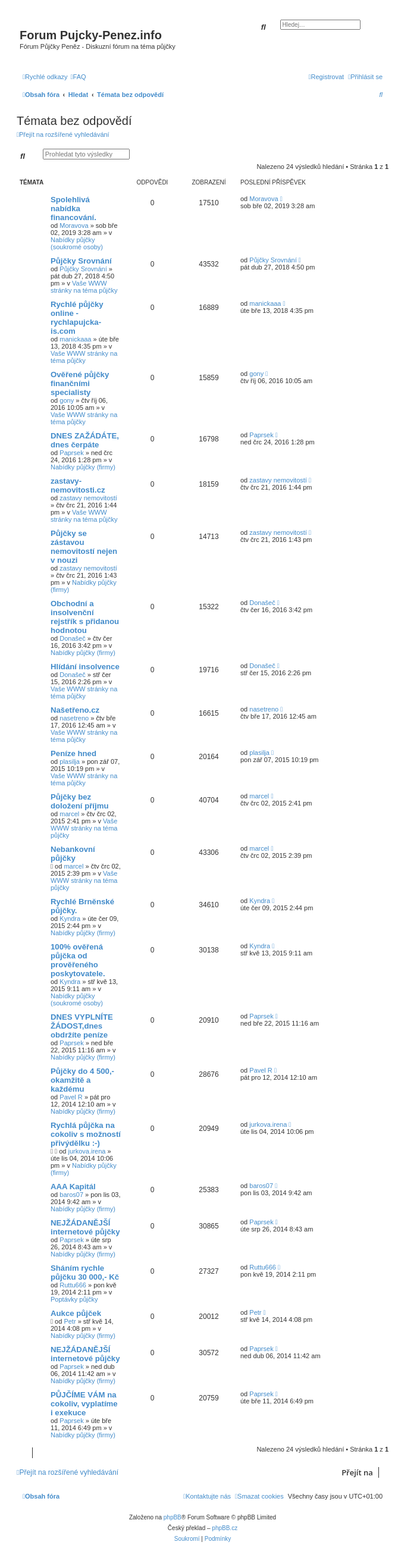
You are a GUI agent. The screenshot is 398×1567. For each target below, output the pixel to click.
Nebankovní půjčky (73, 854)
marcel (69, 813)
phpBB (172, 1517)
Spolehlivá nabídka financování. (73, 208)
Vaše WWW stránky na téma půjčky (84, 287)
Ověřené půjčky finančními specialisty (80, 383)
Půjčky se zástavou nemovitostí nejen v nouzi (84, 547)
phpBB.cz (224, 1528)
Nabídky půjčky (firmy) (83, 467)
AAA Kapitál (73, 1186)
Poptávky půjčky (74, 1299)
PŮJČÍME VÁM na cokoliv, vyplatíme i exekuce (84, 1403)
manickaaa (75, 339)
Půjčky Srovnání (81, 260)
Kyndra (69, 918)
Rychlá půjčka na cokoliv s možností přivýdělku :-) (86, 1134)
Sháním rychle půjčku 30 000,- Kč (85, 1272)
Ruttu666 (72, 1285)
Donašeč (72, 638)
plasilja (69, 761)
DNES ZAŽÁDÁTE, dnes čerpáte (85, 440)
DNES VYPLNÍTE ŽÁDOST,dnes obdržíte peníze (82, 1026)
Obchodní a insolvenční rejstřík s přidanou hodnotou (85, 617)
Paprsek (71, 452)
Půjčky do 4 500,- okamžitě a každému (82, 1080)
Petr (70, 1321)
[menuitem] (78, 77)
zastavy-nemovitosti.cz (78, 485)
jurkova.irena (86, 1151)
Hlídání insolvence (85, 666)
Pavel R (71, 1097)
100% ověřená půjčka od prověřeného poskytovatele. (78, 960)
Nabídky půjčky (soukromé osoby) (77, 243)
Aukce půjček (76, 1313)
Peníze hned (73, 753)
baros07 (71, 1194)
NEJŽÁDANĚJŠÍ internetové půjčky (85, 1227)
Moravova (73, 225)
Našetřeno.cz (75, 710)
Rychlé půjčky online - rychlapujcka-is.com (77, 318)
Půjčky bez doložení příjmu (79, 801)
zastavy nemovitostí (88, 498)
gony (66, 400)
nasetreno (74, 718)
